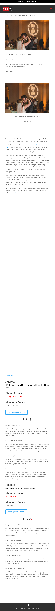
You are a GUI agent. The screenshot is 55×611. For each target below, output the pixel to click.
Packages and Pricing (17, 412)
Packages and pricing (16, 512)
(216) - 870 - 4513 (14, 396)
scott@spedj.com (17, 193)
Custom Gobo (32, 16)
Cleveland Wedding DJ (20, 16)
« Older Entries (10, 376)
